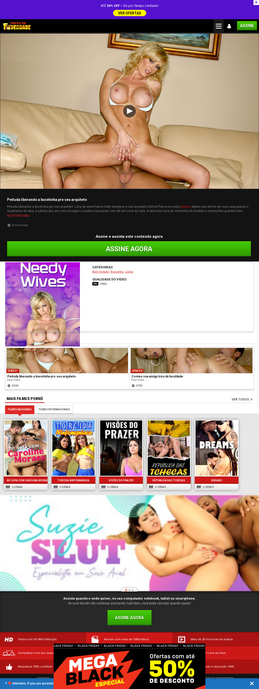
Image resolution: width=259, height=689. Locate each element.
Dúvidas (43, 660)
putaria (186, 190)
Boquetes (117, 255)
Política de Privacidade (215, 660)
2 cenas (14, 469)
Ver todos (240, 383)
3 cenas (61, 469)
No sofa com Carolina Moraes (25, 462)
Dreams (213, 462)
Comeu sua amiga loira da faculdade (157, 360)
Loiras (129, 255)
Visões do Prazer (119, 462)
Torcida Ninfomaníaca (72, 462)
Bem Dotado (100, 255)
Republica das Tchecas (166, 462)
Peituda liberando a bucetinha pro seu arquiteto (41, 360)
